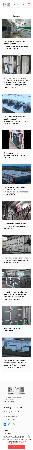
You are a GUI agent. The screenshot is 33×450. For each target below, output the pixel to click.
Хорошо (16, 447)
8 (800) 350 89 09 (13, 407)
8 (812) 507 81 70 (12, 411)
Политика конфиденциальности (17, 442)
